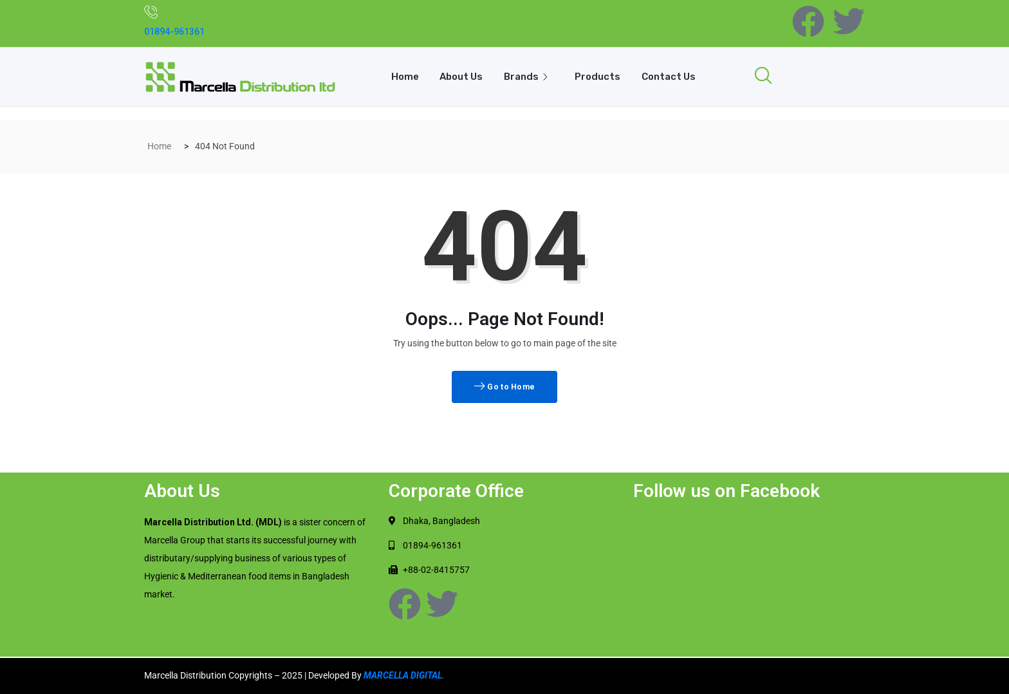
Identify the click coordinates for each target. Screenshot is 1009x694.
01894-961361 (174, 31)
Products (598, 76)
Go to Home (504, 386)
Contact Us (670, 76)
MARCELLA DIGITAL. (404, 675)
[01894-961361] (151, 12)
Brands (529, 76)
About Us (460, 76)
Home (403, 76)
